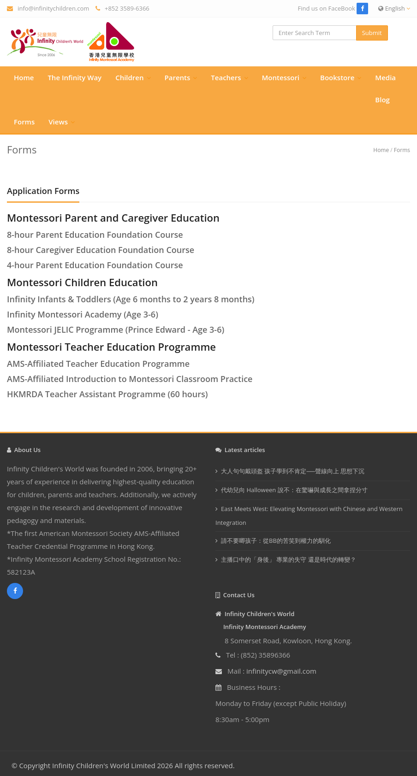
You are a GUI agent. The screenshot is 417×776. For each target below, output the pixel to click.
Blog (382, 99)
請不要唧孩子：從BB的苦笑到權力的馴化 (276, 540)
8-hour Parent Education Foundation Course (95, 234)
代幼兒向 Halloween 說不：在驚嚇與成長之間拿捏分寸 (294, 490)
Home (24, 77)
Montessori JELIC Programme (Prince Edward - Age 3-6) (115, 329)
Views (58, 121)
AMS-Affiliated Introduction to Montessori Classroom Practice (129, 378)
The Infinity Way (74, 77)
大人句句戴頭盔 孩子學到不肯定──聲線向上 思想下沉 (292, 471)
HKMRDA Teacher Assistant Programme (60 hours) (107, 394)
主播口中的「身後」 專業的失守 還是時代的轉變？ (288, 559)
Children (129, 77)
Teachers (226, 77)
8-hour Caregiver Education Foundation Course (100, 249)
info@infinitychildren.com (53, 8)
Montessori (281, 77)
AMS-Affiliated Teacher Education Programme (98, 363)
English (394, 8)
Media (385, 77)
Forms (24, 121)
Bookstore (337, 77)
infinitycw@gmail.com (281, 671)
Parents (178, 77)
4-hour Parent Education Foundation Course (95, 264)
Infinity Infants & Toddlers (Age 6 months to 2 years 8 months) (131, 299)
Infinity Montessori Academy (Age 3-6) (82, 314)
